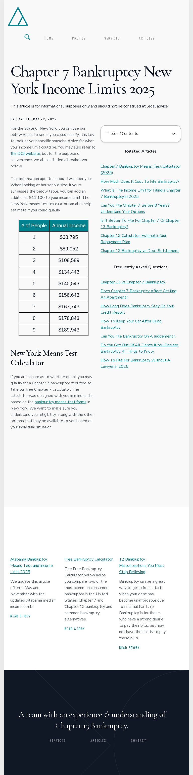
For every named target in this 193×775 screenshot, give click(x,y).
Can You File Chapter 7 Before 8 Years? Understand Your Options (135, 208)
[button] (141, 134)
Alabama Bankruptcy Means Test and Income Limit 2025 (31, 566)
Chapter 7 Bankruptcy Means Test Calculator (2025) (141, 169)
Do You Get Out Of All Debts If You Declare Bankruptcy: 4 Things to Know (139, 348)
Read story (20, 616)
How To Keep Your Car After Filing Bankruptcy (131, 324)
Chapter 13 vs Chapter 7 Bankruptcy (133, 282)
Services (58, 740)
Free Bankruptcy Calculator (89, 559)
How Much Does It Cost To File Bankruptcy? (140, 181)
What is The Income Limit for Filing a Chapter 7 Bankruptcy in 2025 (140, 193)
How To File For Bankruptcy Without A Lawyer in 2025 (135, 363)
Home (48, 38)
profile (78, 38)
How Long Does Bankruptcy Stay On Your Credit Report (137, 309)
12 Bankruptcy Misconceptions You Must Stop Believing (141, 566)
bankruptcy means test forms (60, 402)
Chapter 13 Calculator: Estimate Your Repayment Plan (133, 239)
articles (147, 38)
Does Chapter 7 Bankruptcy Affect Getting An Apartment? (138, 294)
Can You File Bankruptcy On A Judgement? (138, 336)
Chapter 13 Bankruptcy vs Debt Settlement (140, 250)
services (112, 38)
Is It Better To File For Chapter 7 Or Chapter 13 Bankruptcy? (140, 224)
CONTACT (139, 740)
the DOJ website (25, 153)
